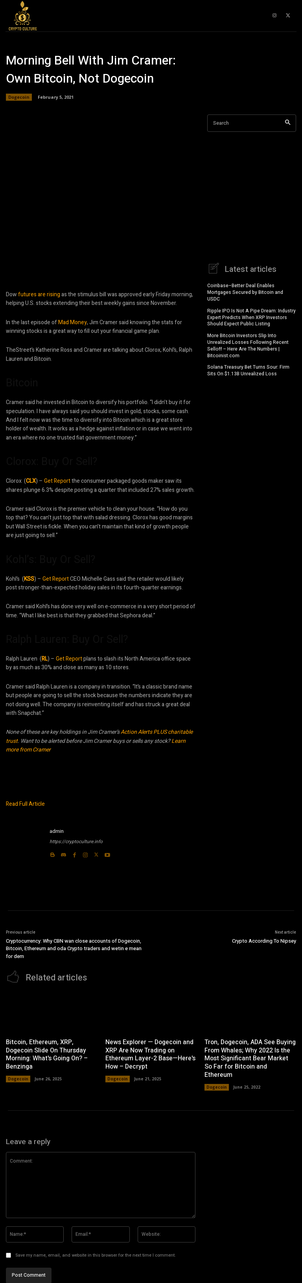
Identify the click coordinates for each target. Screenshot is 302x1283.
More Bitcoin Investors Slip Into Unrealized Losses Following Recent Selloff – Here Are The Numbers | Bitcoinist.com (248, 345)
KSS (29, 579)
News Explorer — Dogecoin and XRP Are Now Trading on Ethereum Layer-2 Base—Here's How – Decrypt (150, 1054)
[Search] (287, 123)
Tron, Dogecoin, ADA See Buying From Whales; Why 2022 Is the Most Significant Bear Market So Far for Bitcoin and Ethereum (250, 1058)
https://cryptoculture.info (76, 841)
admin (57, 831)
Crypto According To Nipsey (264, 941)
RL (45, 659)
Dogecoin (19, 97)
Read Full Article (25, 804)
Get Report (57, 481)
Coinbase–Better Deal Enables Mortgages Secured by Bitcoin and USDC (245, 292)
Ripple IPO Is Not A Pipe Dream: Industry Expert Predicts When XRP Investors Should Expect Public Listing (251, 317)
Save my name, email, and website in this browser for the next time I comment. (95, 1255)
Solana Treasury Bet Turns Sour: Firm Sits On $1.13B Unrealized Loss (248, 370)
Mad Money (72, 322)
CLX (31, 481)
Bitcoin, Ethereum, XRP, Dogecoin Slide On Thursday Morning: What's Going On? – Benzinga (47, 1054)
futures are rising (39, 294)
